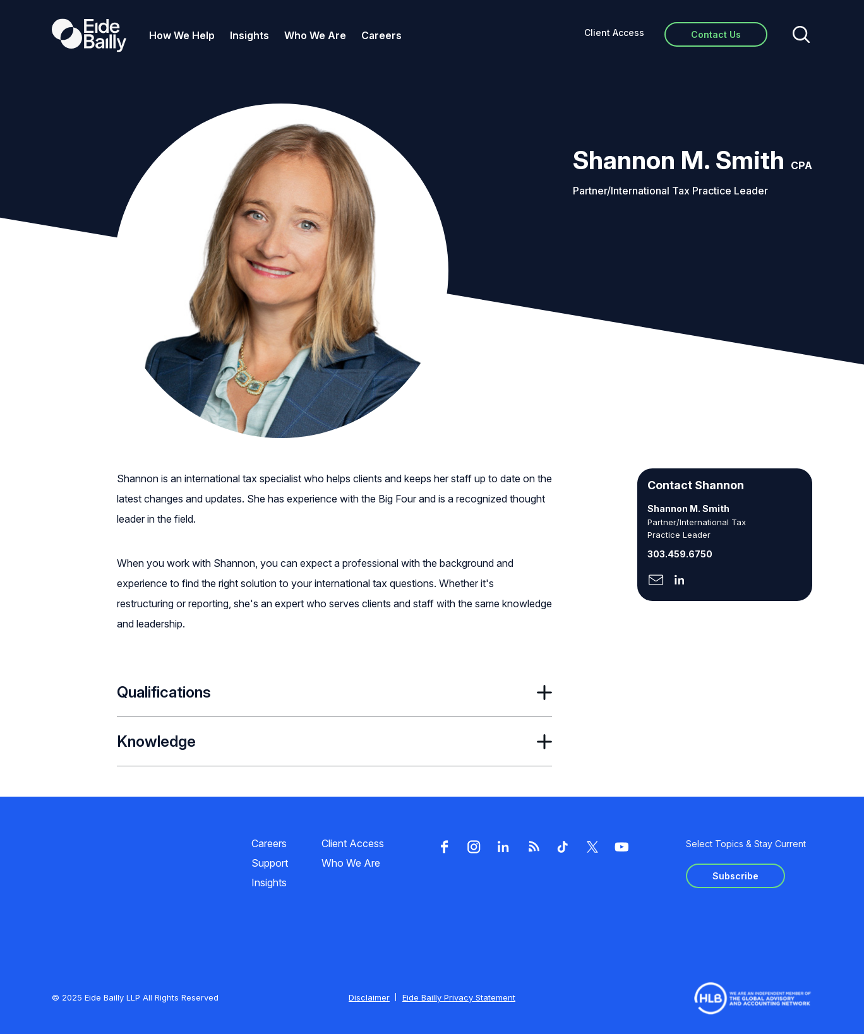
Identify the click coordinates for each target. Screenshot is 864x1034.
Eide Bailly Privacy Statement (458, 997)
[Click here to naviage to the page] (655, 581)
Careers (381, 35)
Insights (249, 35)
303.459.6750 (679, 554)
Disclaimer (369, 997)
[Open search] (801, 35)
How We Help (182, 35)
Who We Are (315, 35)
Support (269, 863)
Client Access (614, 32)
